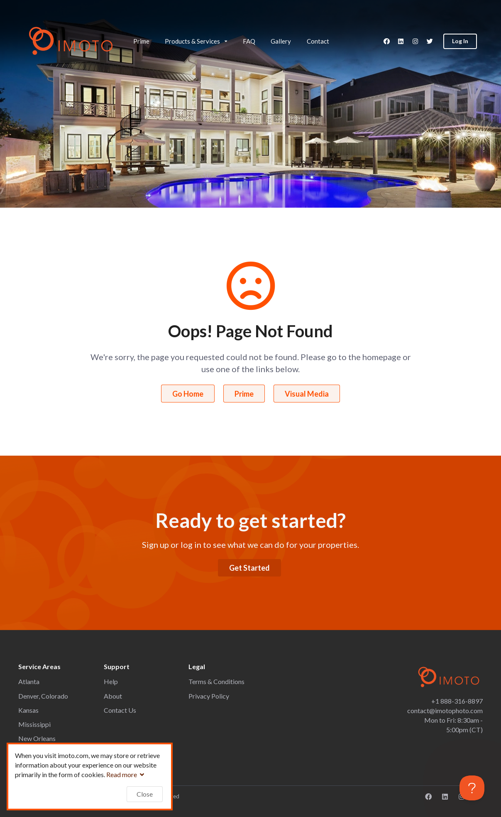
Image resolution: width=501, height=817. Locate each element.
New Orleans (37, 738)
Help (111, 681)
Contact (318, 41)
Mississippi (34, 724)
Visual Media (307, 393)
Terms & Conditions (216, 681)
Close (145, 794)
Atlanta (28, 681)
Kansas (28, 710)
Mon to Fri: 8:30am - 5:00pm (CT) (453, 725)
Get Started (249, 567)
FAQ (249, 41)
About (113, 696)
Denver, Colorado (43, 696)
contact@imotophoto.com (445, 710)
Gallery (281, 41)
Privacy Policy (208, 696)
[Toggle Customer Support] (471, 787)
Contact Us (120, 710)
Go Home (187, 393)
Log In (460, 40)
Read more (126, 774)
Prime (141, 41)
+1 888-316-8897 (457, 701)
